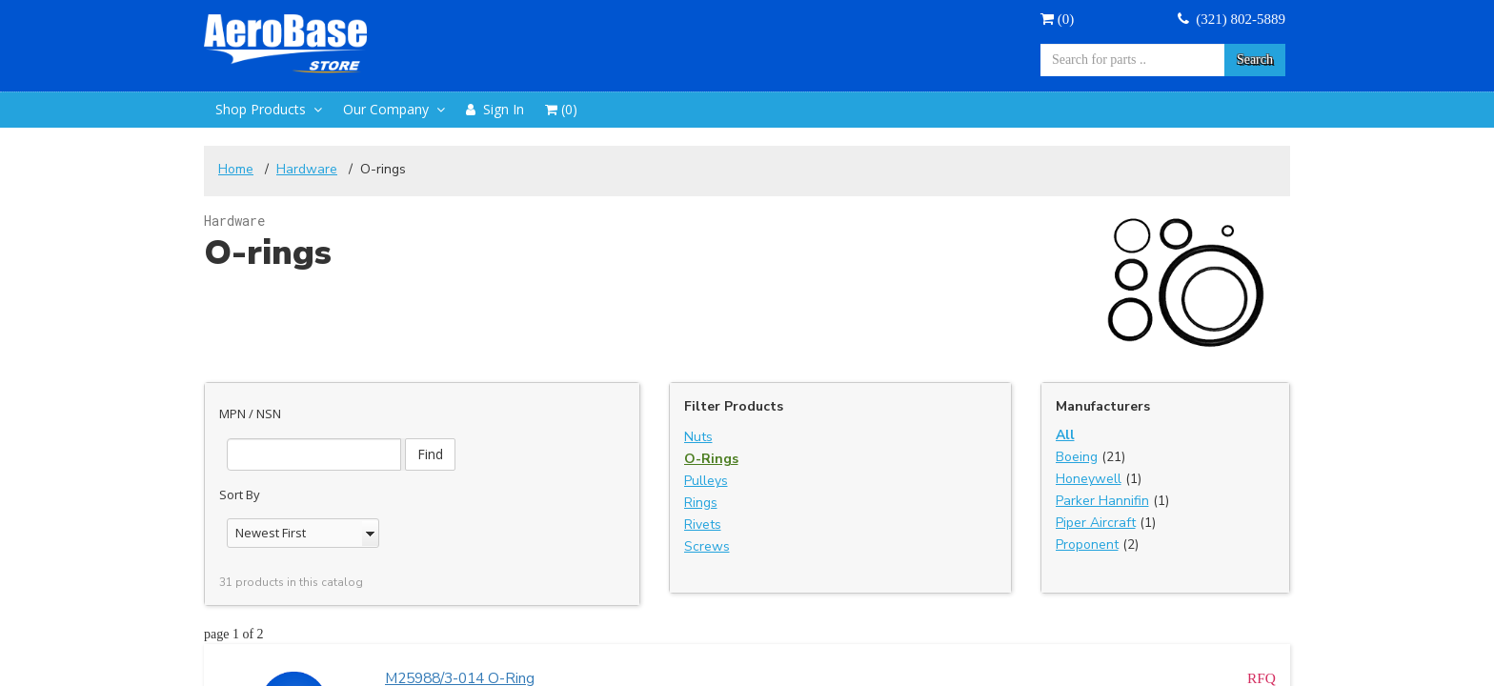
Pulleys (706, 481)
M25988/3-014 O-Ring (460, 666)
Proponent (1087, 544)
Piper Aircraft (1096, 523)
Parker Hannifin (1102, 501)
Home (235, 169)
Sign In (495, 109)
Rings (700, 503)
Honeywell (1088, 479)
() (1057, 19)
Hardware (306, 169)
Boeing (1077, 457)
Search (1255, 59)
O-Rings (711, 459)
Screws (707, 546)
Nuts (698, 437)
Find (500, 421)
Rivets (702, 524)
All (1065, 435)
